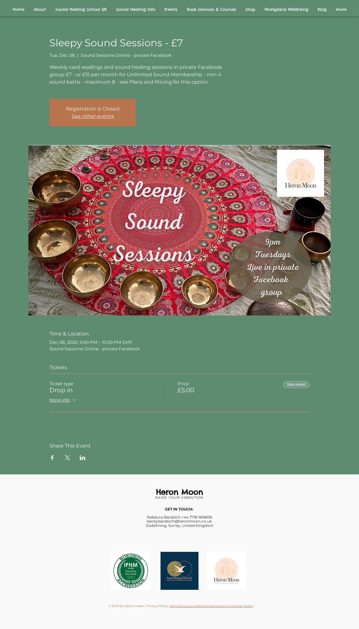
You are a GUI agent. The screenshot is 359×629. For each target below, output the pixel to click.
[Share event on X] (67, 457)
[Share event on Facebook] (52, 457)
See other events (93, 116)
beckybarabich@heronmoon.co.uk (179, 521)
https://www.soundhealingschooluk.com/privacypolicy (211, 606)
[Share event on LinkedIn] (83, 457)
